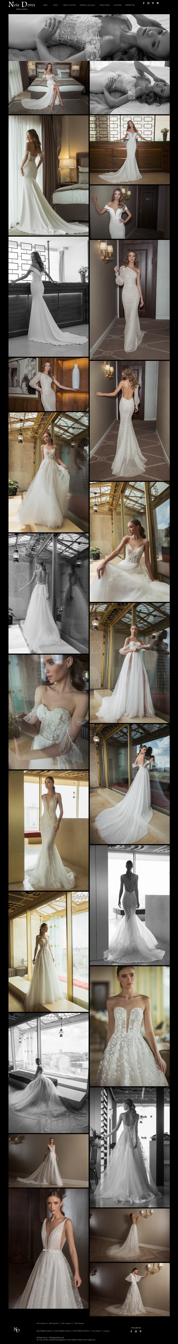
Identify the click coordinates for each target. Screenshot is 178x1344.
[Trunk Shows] (96, 1331)
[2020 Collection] (79, 1323)
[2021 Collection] (67, 1323)
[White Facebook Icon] (143, 3)
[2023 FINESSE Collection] (81, 1331)
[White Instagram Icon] (148, 3)
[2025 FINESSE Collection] (45, 1331)
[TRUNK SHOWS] (104, 5)
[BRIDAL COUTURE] (70, 5)
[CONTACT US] (130, 5)
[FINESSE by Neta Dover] (87, 5)
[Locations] (106, 1331)
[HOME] (45, 5)
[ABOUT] (56, 5)
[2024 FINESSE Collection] (63, 1331)
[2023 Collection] (54, 1323)
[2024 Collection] (41, 1323)
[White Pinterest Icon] (153, 3)
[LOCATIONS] (117, 5)
